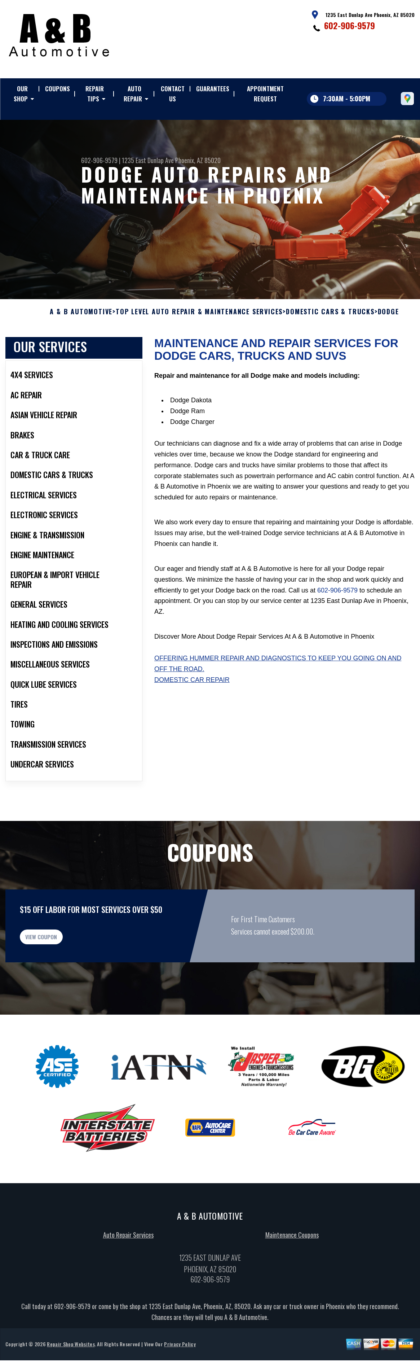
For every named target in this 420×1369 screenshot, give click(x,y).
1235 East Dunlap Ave (148, 160)
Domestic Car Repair (192, 704)
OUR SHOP (21, 93)
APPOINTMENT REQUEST (265, 93)
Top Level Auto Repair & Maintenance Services (199, 336)
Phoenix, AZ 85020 (198, 160)
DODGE (388, 336)
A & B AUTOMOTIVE (81, 336)
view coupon (59, 965)
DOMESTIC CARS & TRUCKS (330, 336)
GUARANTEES (212, 88)
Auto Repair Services (128, 1268)
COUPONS (57, 88)
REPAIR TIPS (94, 93)
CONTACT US (173, 93)
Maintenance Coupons (292, 1268)
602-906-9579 (349, 25)
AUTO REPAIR (133, 93)
